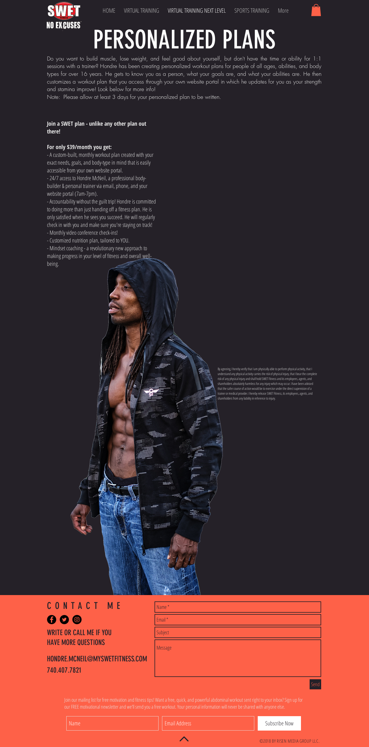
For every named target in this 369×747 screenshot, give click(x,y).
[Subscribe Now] (279, 723)
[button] (316, 10)
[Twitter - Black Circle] (64, 619)
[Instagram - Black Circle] (77, 619)
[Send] (315, 684)
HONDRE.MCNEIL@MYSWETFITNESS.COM (97, 658)
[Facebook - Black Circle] (51, 619)
